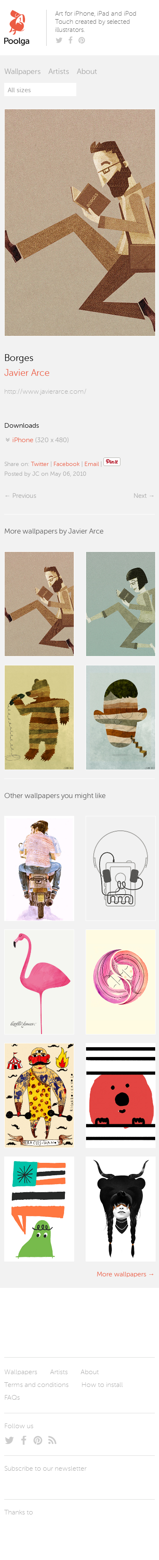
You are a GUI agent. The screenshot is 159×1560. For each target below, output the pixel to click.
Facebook (66, 464)
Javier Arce (27, 373)
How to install (102, 1385)
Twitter (40, 464)
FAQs (12, 1398)
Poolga (27, 27)
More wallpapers (121, 1274)
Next (140, 496)
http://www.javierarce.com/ (45, 392)
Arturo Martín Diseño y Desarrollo (48, 1532)
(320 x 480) (40, 440)
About (87, 72)
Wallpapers (22, 72)
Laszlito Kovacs (19, 1532)
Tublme (83, 1532)
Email (91, 464)
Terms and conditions (36, 1385)
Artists (58, 72)
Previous (24, 496)
